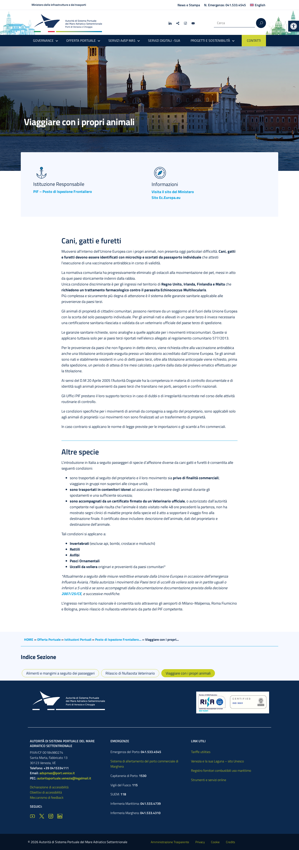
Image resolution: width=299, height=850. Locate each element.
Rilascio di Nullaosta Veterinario (130, 673)
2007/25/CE (71, 593)
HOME (28, 639)
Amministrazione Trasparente (170, 842)
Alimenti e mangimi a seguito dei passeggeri (60, 673)
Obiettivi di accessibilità (46, 792)
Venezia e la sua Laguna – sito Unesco (217, 761)
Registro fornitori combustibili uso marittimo (221, 770)
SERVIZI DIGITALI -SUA (164, 40)
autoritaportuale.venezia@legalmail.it (64, 778)
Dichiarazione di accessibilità (49, 787)
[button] (293, 26)
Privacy (200, 842)
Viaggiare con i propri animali (188, 673)
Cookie (215, 842)
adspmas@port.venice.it (57, 772)
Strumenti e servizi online (208, 779)
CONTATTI (254, 40)
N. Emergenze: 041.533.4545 (225, 4)
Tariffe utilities (200, 751)
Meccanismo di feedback (47, 797)
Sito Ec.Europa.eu (166, 197)
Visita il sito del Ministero (173, 192)
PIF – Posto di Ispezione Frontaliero (62, 191)
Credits (230, 842)
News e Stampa (189, 4)
